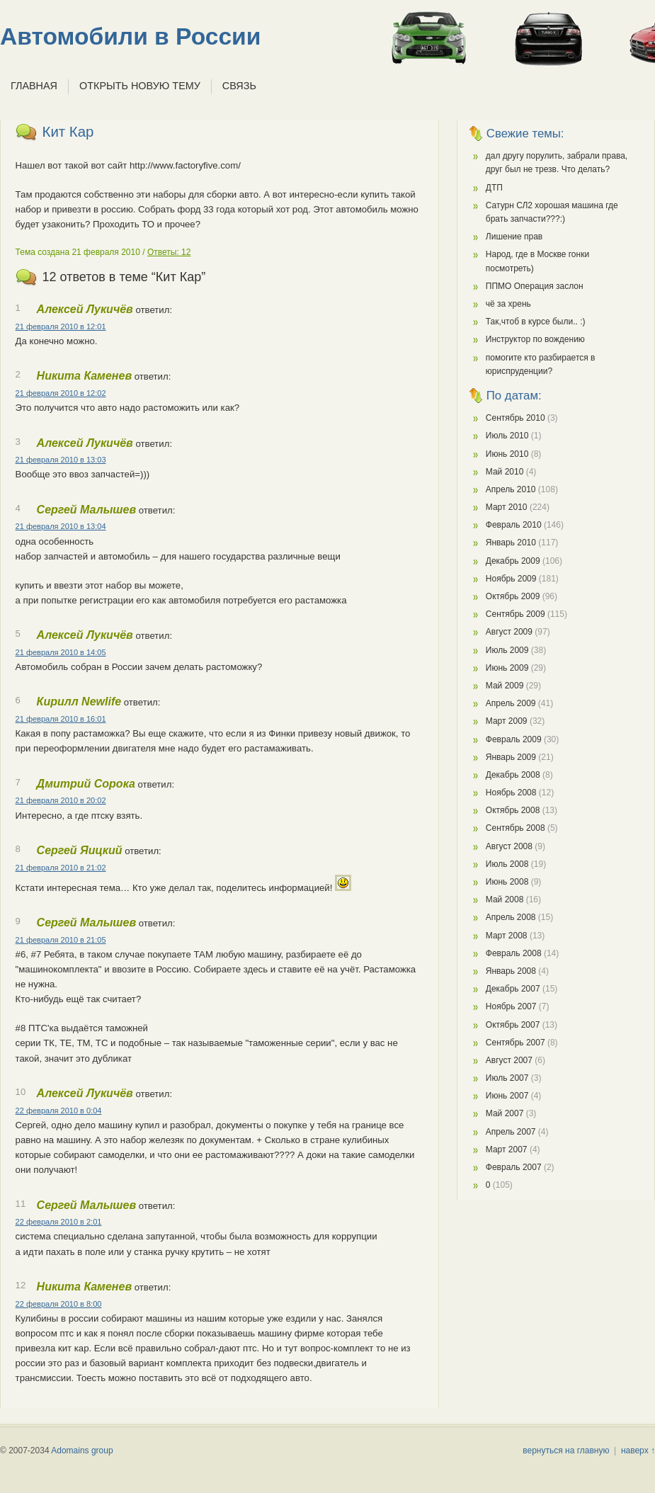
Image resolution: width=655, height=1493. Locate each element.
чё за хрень (508, 304)
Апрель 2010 (511, 489)
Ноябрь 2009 (511, 579)
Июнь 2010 (507, 454)
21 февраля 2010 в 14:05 (61, 652)
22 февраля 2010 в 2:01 (59, 1221)
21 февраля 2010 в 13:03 (61, 459)
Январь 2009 (511, 757)
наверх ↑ (638, 1450)
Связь (239, 85)
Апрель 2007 (511, 1132)
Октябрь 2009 (513, 596)
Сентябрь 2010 (515, 418)
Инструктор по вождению (535, 339)
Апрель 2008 (511, 917)
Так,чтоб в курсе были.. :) (536, 322)
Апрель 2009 (511, 703)
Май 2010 (505, 472)
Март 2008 (507, 936)
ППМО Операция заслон (534, 286)
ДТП (494, 188)
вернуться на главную (566, 1450)
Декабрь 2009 (513, 561)
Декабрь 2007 (513, 989)
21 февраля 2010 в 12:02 (61, 393)
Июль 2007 (507, 1078)
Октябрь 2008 (513, 810)
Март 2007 (507, 1149)
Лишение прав (514, 237)
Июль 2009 (507, 650)
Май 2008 (505, 899)
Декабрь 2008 (513, 775)
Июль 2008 (507, 864)
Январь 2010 (511, 542)
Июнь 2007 (507, 1096)
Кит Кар (68, 132)
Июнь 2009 (507, 668)
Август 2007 (509, 1060)
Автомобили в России (130, 36)
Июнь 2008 (507, 882)
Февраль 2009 (514, 739)
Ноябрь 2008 (511, 792)
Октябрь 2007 (513, 1025)
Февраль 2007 (514, 1167)
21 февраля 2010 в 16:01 (61, 719)
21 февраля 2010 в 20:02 (61, 800)
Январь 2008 (511, 971)
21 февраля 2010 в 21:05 (61, 940)
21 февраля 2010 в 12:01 (61, 326)
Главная (34, 85)
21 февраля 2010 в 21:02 (61, 867)
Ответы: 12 (168, 252)
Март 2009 (507, 721)
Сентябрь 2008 (515, 828)
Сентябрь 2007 (515, 1043)
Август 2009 (509, 632)
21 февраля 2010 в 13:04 (61, 526)
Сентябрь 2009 (515, 614)
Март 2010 (507, 507)
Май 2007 (505, 1113)
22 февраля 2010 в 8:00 (59, 1304)
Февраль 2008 (514, 953)
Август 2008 (509, 846)
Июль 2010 (507, 436)
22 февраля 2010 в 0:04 (59, 1110)
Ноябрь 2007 (511, 1006)
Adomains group (82, 1450)
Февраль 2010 (514, 525)
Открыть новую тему (139, 85)
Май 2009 (505, 686)
